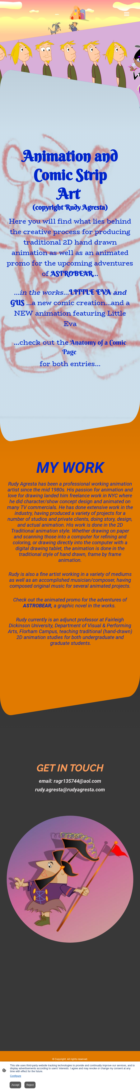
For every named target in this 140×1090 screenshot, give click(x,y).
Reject (30, 1085)
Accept (15, 1085)
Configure (15, 1075)
